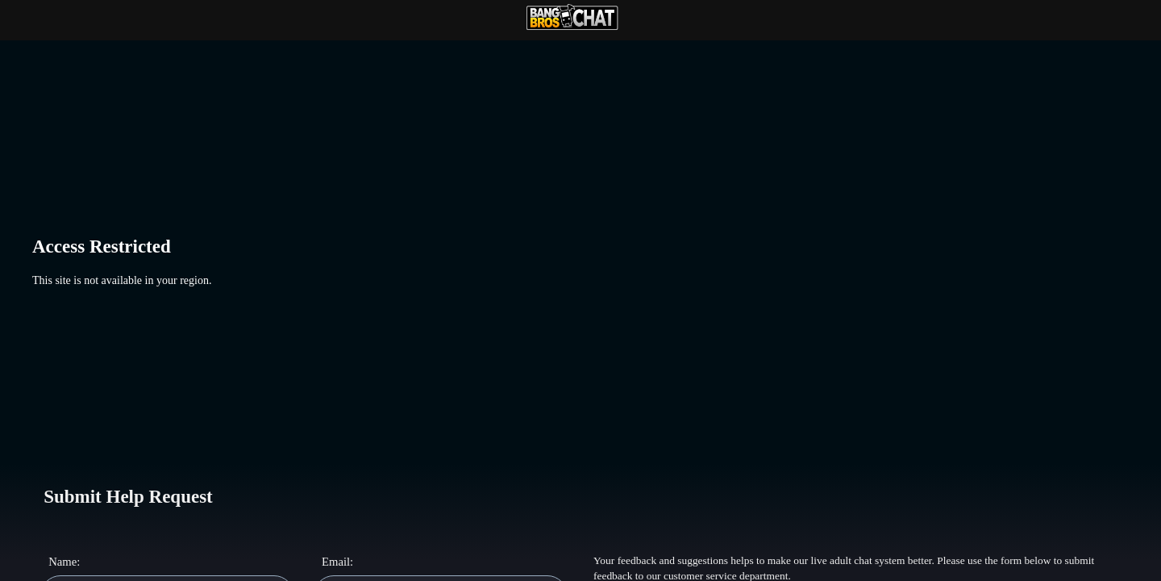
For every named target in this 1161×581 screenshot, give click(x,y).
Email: (337, 561)
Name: (64, 561)
